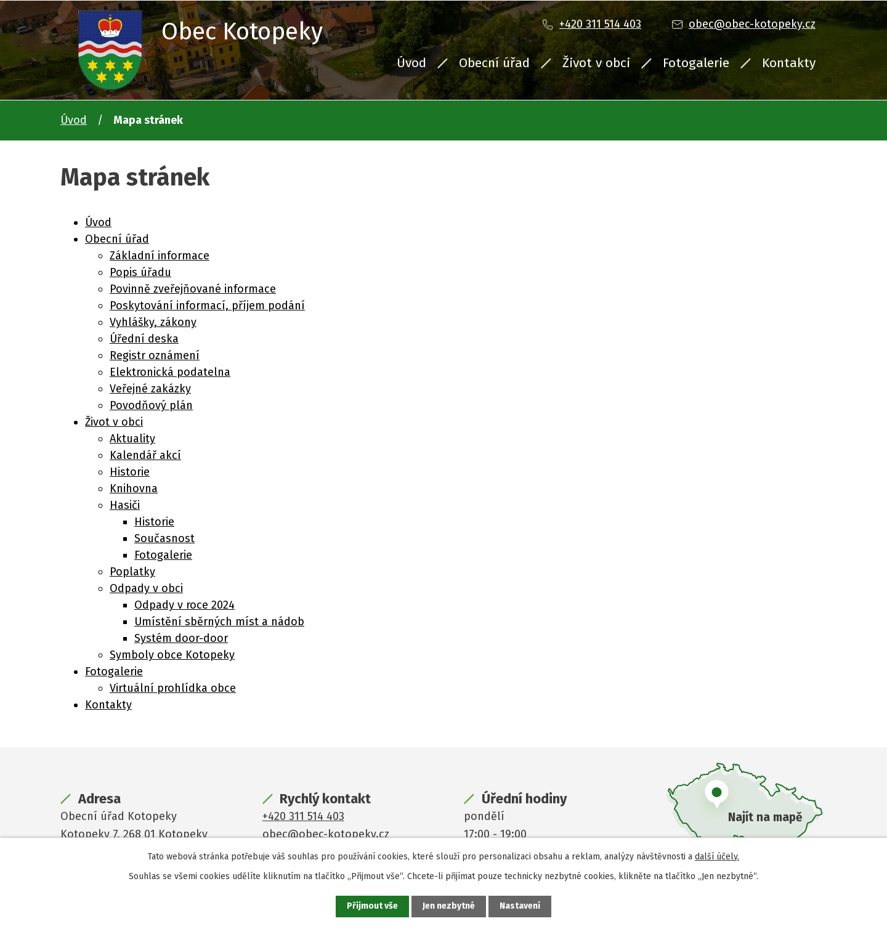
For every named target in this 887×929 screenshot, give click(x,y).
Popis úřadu (140, 272)
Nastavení (520, 906)
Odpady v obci (146, 588)
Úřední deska (144, 339)
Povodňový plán (151, 405)
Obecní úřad (494, 63)
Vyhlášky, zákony (153, 322)
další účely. (717, 856)
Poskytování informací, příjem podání (207, 305)
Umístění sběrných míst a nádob (219, 621)
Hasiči (125, 505)
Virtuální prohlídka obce (173, 688)
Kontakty (789, 63)
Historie (130, 472)
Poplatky (132, 571)
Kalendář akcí (145, 455)
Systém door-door (181, 638)
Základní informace (159, 255)
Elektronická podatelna (170, 372)
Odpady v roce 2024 (184, 605)
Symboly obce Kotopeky (172, 655)
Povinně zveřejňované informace (193, 289)
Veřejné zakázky (150, 389)
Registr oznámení (155, 355)
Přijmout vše (372, 906)
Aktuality (132, 438)
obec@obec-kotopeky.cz (752, 24)
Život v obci (596, 63)
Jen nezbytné (449, 906)
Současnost (164, 538)
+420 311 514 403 (600, 24)
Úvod (411, 63)
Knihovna (134, 488)
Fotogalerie (696, 63)
